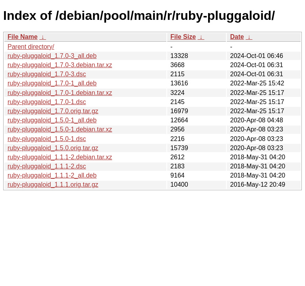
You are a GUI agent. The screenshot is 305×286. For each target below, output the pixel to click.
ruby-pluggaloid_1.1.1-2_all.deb (52, 175)
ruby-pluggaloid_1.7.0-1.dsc (47, 102)
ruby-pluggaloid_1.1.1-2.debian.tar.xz (60, 157)
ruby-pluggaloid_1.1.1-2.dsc (47, 166)
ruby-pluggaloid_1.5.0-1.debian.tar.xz (60, 129)
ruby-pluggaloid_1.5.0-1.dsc (47, 138)
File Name (23, 36)
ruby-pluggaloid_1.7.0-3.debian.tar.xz (60, 65)
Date (237, 36)
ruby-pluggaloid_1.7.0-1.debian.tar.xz (60, 92)
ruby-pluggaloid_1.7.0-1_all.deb (52, 83)
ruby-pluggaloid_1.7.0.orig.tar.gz (53, 111)
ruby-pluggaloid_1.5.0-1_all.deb (52, 120)
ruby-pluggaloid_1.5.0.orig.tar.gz (53, 148)
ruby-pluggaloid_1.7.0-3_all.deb (52, 55)
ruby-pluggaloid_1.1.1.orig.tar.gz (53, 184)
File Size (183, 36)
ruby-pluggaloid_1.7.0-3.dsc (47, 74)
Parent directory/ (31, 46)
